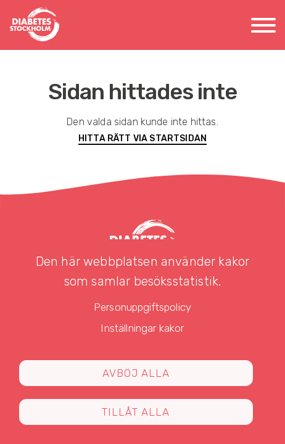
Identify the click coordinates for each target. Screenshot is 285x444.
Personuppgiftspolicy (142, 307)
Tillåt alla (136, 412)
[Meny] (263, 27)
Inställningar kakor (142, 328)
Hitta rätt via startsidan (142, 138)
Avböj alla (136, 373)
